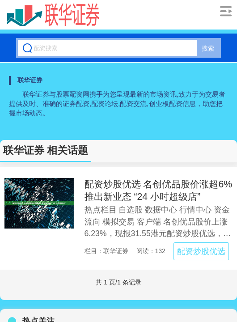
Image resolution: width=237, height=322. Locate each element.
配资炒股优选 (201, 251)
